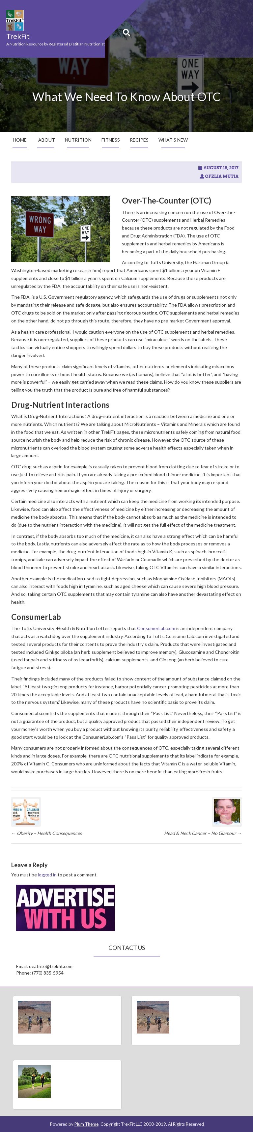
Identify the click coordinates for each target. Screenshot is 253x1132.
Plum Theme (86, 1124)
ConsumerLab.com (156, 628)
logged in (47, 874)
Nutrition (78, 140)
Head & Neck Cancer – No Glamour (203, 833)
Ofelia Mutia (222, 176)
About (46, 140)
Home (20, 140)
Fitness (110, 140)
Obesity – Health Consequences (46, 833)
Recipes (139, 140)
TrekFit (18, 36)
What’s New (173, 140)
